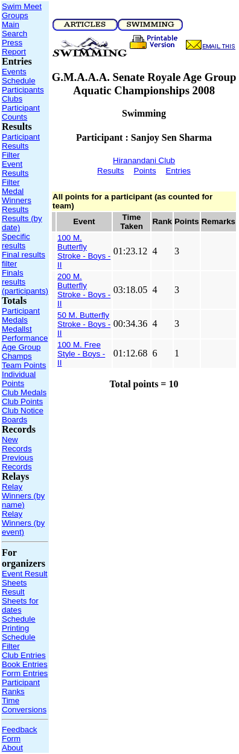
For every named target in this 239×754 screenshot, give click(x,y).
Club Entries (24, 655)
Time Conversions (24, 705)
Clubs (12, 98)
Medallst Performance (25, 333)
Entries (178, 170)
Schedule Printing (19, 623)
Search (14, 33)
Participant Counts (21, 112)
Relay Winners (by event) (23, 522)
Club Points (22, 401)
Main (10, 24)
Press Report (14, 47)
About (12, 747)
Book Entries (25, 664)
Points (145, 170)
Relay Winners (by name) (23, 495)
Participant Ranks (21, 687)
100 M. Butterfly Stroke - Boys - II (83, 251)
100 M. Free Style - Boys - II (81, 353)
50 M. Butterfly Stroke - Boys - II (83, 324)
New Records (17, 444)
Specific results (16, 241)
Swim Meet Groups (22, 11)
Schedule (19, 80)
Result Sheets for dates (20, 600)
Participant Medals (21, 315)
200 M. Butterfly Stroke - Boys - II (83, 290)
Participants (23, 89)
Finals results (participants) (25, 281)
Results (15, 209)
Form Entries (25, 673)
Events (14, 71)
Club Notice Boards (22, 415)
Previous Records (17, 462)
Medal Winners (16, 196)
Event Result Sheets (25, 578)
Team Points (24, 365)
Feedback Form (19, 734)
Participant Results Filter (21, 146)
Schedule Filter (19, 642)
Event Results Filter (15, 173)
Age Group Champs (21, 352)
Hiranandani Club (144, 160)
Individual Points (19, 379)
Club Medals (24, 392)
